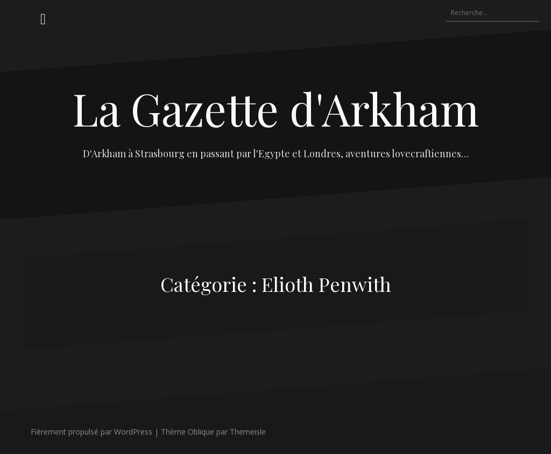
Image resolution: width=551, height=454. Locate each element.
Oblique (201, 432)
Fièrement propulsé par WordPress (91, 432)
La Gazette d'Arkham (276, 108)
